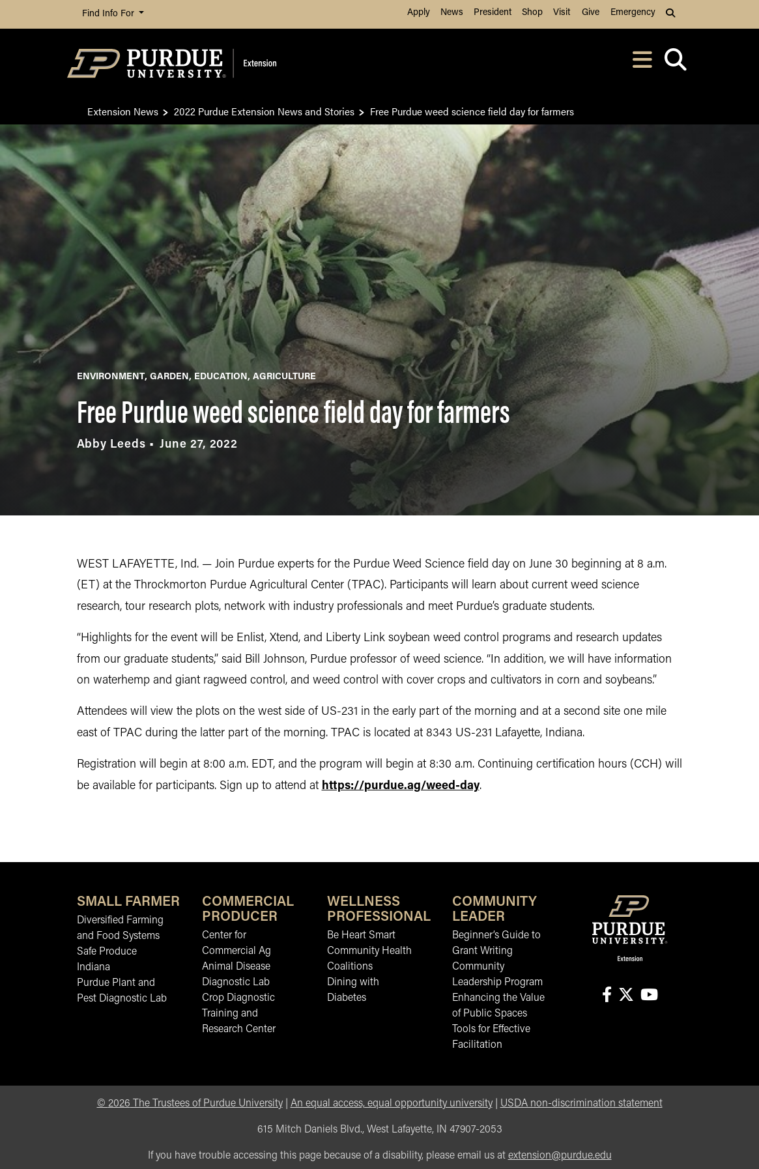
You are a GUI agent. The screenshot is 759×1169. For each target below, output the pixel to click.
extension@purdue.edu (560, 1156)
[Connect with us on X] (625, 996)
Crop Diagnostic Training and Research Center (239, 1014)
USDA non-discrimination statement (581, 1104)
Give (590, 13)
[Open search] (676, 63)
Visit (561, 13)
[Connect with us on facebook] (606, 996)
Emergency (632, 13)
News (451, 13)
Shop (532, 13)
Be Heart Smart (361, 936)
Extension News (122, 111)
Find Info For (109, 14)
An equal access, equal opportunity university (392, 1104)
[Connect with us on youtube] (648, 996)
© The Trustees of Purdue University (190, 1104)
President (492, 13)
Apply (418, 13)
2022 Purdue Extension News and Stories (264, 111)
